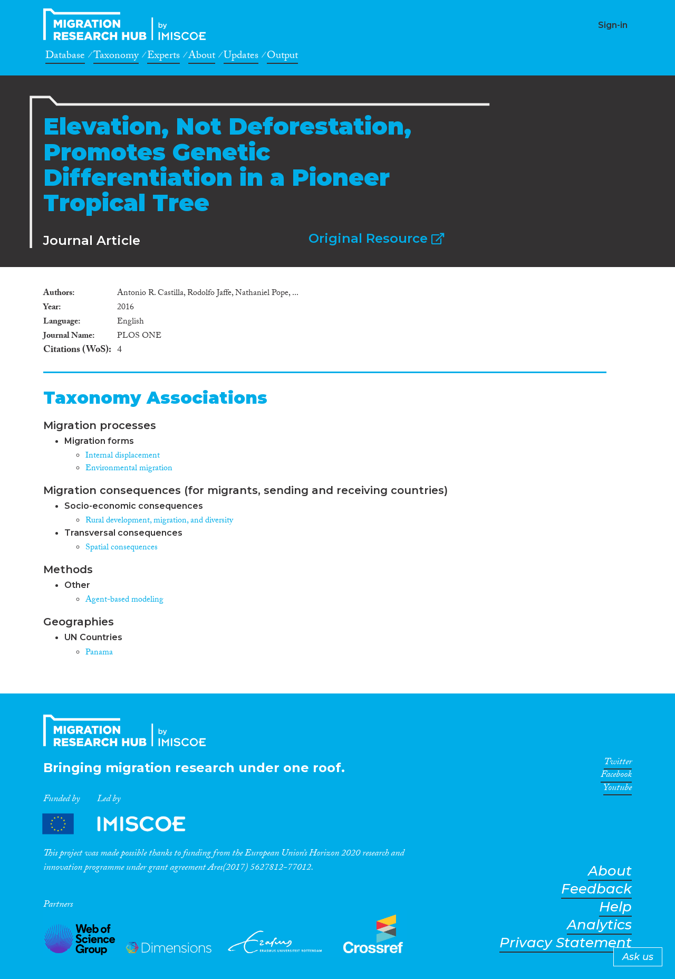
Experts (163, 57)
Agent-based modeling (124, 600)
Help (615, 907)
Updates (241, 57)
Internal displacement (122, 456)
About (201, 57)
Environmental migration (128, 469)
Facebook (616, 776)
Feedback (596, 889)
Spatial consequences (121, 548)
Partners (123, 824)
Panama (99, 653)
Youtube (617, 789)
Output (282, 57)
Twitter (618, 763)
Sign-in (613, 25)
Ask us (637, 957)
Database (65, 57)
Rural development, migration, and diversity (159, 521)
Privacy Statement (565, 943)
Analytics (599, 925)
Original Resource (376, 238)
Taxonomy (116, 57)
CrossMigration (127, 24)
